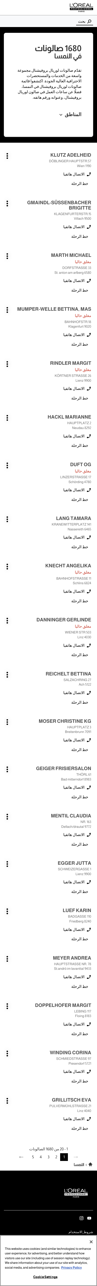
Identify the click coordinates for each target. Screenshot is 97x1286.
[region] (48, 1260)
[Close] (91, 1242)
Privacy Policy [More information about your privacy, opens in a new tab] (71, 1267)
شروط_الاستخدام (81, 1232)
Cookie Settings (45, 1277)
